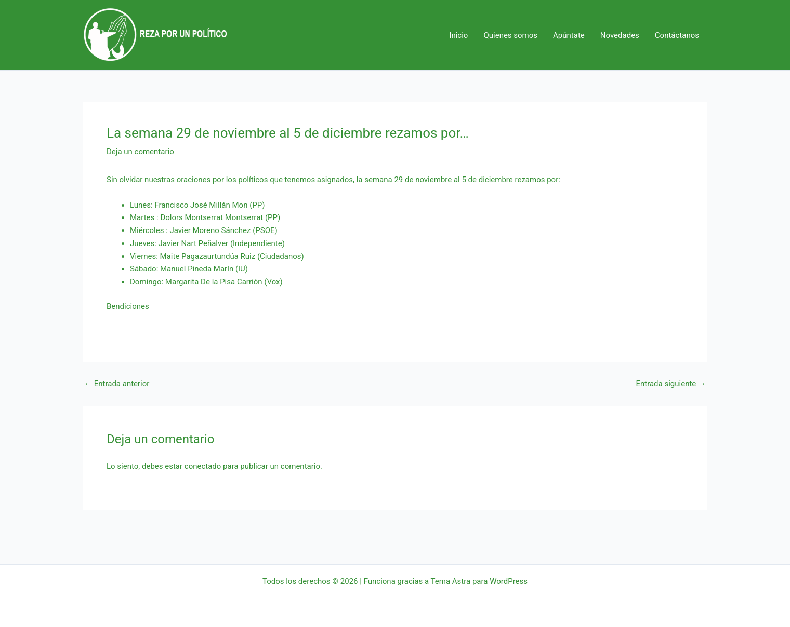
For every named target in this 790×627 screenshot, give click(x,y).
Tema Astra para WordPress (479, 581)
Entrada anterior (116, 384)
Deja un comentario (140, 151)
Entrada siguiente (671, 384)
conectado (203, 466)
